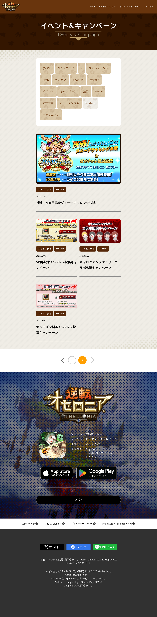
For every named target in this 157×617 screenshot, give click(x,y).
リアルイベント (98, 68)
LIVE (46, 79)
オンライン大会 (69, 103)
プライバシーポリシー (82, 524)
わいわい (60, 79)
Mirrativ (94, 79)
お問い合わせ (28, 524)
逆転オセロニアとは (107, 7)
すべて (47, 68)
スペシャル (148, 7)
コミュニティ (65, 68)
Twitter (99, 91)
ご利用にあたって (53, 524)
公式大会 (48, 103)
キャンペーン (68, 91)
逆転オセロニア (11, 6)
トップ (92, 7)
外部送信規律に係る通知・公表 (117, 524)
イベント (48, 91)
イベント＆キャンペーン (129, 7)
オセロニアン (51, 114)
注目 (86, 91)
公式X (78, 500)
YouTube (90, 103)
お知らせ (78, 79)
